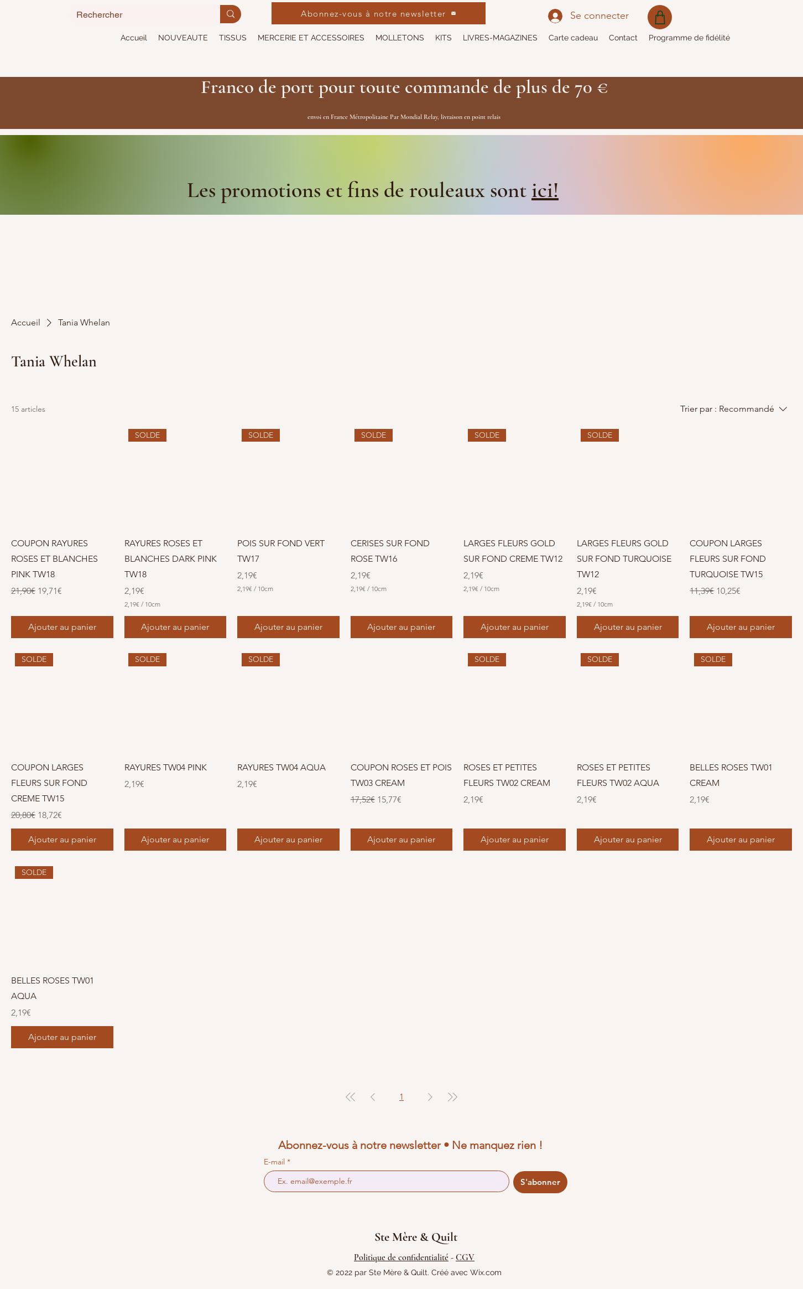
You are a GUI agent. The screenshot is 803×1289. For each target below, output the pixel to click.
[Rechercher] (136, 14)
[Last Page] (452, 1097)
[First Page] (350, 1097)
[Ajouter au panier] (62, 627)
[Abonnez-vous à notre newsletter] (379, 13)
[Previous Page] (372, 1097)
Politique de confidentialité (401, 1257)
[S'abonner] (540, 1182)
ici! (545, 190)
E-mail (275, 1162)
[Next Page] (430, 1097)
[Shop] (660, 17)
